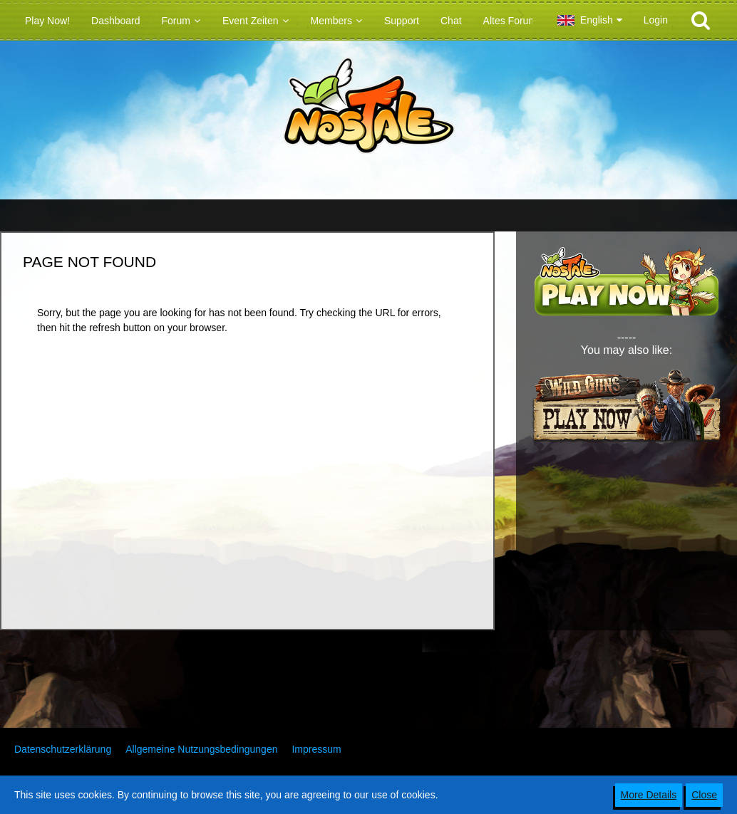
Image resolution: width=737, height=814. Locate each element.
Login (656, 20)
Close (704, 794)
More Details (649, 794)
